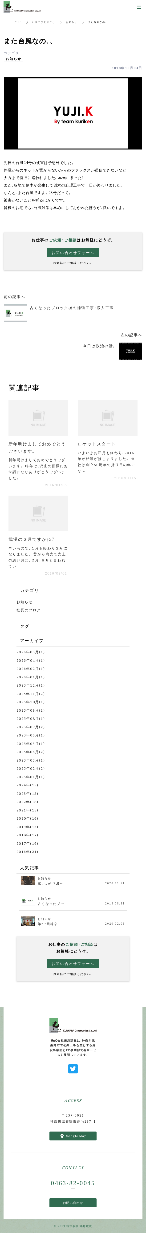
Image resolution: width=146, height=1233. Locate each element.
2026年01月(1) (30, 676)
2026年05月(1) (30, 651)
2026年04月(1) (30, 660)
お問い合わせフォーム (73, 252)
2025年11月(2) (30, 693)
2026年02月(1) (30, 668)
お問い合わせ (73, 1202)
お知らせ (71, 22)
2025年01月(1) (30, 776)
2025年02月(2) (30, 768)
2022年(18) (27, 801)
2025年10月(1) (30, 701)
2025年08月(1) (30, 718)
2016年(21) (27, 851)
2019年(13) (27, 826)
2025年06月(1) (30, 734)
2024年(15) (27, 784)
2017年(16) (27, 843)
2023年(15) (27, 793)
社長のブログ (28, 609)
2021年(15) (27, 809)
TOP (18, 22)
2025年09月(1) (30, 710)
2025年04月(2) (30, 751)
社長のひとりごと (43, 22)
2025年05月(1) (30, 743)
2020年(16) (27, 818)
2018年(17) (27, 834)
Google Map (76, 1136)
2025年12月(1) (30, 685)
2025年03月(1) (30, 760)
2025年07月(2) (30, 726)
